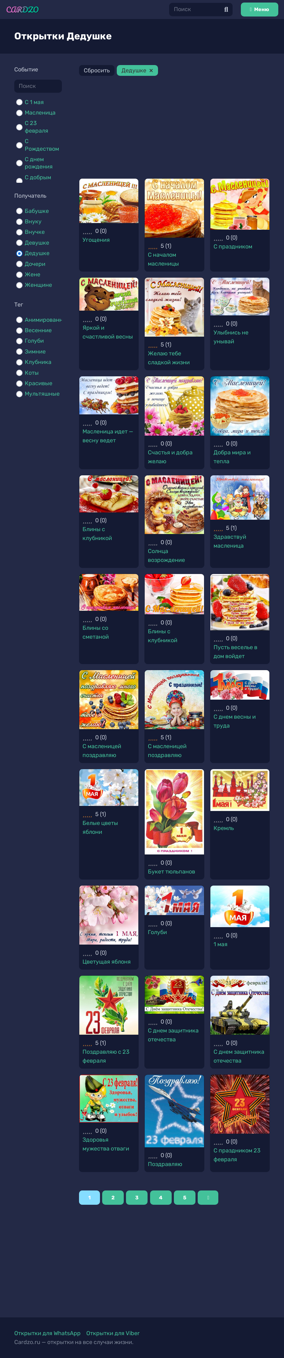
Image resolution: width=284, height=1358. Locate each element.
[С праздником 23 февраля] (239, 1104)
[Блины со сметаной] (108, 592)
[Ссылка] (22, 10)
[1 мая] (239, 906)
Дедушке (37, 253)
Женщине (38, 284)
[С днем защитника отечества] (174, 995)
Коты (32, 372)
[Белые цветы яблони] (108, 787)
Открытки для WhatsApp (47, 1333)
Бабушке (37, 211)
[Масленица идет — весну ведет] (108, 395)
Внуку (33, 221)
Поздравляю (165, 1164)
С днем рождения (39, 163)
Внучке (35, 231)
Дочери (35, 263)
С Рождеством (42, 145)
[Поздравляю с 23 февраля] (108, 1005)
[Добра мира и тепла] (239, 405)
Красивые (38, 383)
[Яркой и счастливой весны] (108, 294)
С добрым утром (38, 181)
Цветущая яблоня (107, 961)
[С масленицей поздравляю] (108, 699)
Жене (32, 274)
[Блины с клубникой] (108, 493)
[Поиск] (201, 9)
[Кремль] (239, 790)
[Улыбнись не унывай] (239, 297)
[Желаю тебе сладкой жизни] (174, 307)
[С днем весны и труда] (239, 685)
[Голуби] (174, 900)
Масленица (40, 112)
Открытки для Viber (113, 1333)
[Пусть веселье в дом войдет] (239, 602)
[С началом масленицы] (174, 208)
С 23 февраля (36, 127)
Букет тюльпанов (171, 871)
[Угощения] (108, 201)
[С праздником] (239, 204)
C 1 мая (34, 102)
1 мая (221, 944)
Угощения (96, 239)
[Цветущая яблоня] (108, 915)
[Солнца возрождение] (174, 504)
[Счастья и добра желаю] (174, 405)
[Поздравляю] (174, 1111)
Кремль (224, 828)
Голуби (34, 340)
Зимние (35, 351)
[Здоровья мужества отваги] (108, 1099)
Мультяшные (42, 393)
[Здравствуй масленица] (239, 497)
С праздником (233, 246)
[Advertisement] (174, 128)
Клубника (38, 362)
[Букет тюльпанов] (174, 811)
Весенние (38, 330)
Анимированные (47, 319)
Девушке (37, 242)
